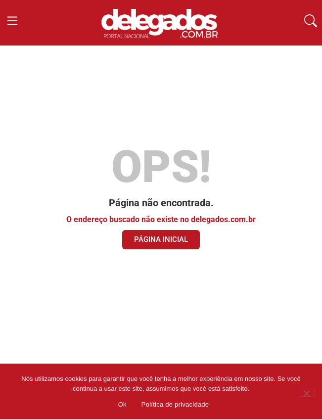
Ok (122, 404)
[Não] (306, 392)
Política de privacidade (175, 404)
